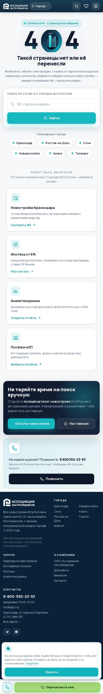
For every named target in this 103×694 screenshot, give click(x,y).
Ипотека (9, 571)
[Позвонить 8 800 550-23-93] (7, 687)
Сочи (85, 143)
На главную (76, 423)
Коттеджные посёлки (17, 566)
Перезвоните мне (57, 687)
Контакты (60, 580)
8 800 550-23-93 (73, 459)
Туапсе (84, 516)
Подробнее (32, 663)
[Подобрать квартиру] (76, 6)
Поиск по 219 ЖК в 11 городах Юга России (39, 94)
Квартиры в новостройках (20, 561)
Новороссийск (27, 153)
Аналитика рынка (14, 576)
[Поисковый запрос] (51, 104)
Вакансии (60, 575)
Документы (61, 570)
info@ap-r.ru (11, 607)
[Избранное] (86, 6)
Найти (51, 118)
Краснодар (22, 143)
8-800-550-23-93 (19, 596)
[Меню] (96, 6)
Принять (51, 672)
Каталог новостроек (32, 423)
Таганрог (80, 153)
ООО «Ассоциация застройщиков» (66, 563)
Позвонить (51, 479)
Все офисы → (12, 622)
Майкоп (59, 526)
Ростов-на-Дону (55, 143)
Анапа (55, 153)
